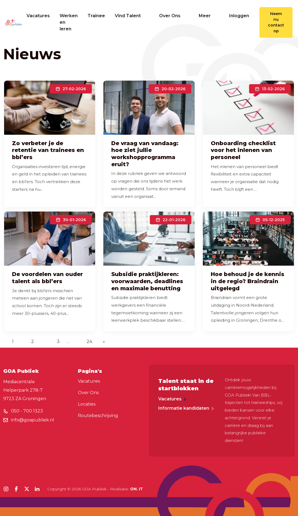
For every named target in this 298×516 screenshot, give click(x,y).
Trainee (96, 15)
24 (89, 341)
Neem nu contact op (276, 22)
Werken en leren (69, 22)
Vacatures (38, 15)
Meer (209, 15)
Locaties (86, 404)
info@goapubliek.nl (32, 420)
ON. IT (136, 488)
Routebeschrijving (98, 415)
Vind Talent (132, 15)
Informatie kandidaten (186, 408)
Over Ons (174, 15)
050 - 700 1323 (27, 411)
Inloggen (239, 15)
